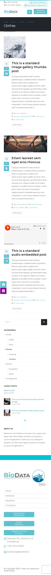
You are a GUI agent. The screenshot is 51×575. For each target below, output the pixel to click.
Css (43, 116)
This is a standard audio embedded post (29, 252)
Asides (11, 340)
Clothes (22, 116)
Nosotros (10, 500)
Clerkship (12, 354)
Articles (8, 334)
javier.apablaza (21, 113)
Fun (43, 300)
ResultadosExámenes (19, 514)
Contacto (11, 505)
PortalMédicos (19, 523)
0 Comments (19, 119)
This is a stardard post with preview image (28, 400)
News (11, 345)
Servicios (10, 495)
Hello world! (9, 390)
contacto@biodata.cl (18, 551)
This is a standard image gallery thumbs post (29, 67)
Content (38, 116)
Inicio (8, 490)
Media (11, 374)
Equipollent (13, 369)
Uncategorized (11, 379)
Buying (16, 116)
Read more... (17, 125)
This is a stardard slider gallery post (28, 410)
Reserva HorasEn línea (19, 532)
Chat (16, 207)
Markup (29, 116)
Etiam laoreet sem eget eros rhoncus (26, 160)
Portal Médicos (38, 2)
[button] (24, 420)
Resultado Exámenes (35, 5)
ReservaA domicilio (40, 11)
